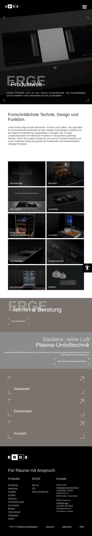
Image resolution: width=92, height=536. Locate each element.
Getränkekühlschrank (16, 502)
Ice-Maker (11, 495)
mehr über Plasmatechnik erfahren (71, 361)
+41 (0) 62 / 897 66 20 (64, 506)
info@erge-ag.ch (62, 503)
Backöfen (11, 508)
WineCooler (12, 498)
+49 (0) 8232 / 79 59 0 (64, 490)
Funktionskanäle (14, 512)
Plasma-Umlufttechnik (40, 492)
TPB (33, 488)
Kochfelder (12, 492)
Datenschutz (67, 527)
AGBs (82, 527)
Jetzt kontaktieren (18, 321)
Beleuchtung (12, 488)
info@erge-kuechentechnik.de (67, 488)
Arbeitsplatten (13, 515)
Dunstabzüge (13, 485)
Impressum (50, 527)
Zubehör (11, 519)
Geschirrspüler (13, 505)
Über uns (35, 485)
